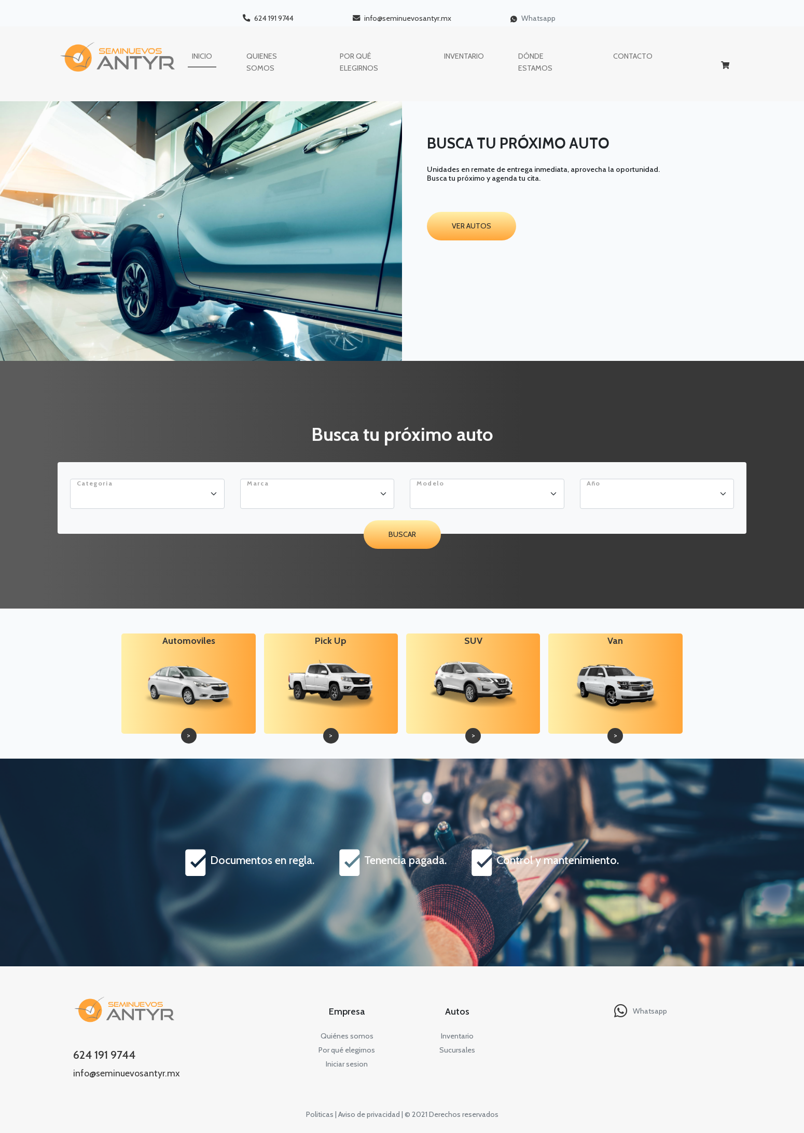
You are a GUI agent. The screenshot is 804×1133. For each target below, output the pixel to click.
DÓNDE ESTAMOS (535, 62)
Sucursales (457, 1050)
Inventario (457, 1036)
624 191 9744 (268, 18)
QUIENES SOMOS (261, 62)
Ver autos (471, 226)
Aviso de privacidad (369, 1114)
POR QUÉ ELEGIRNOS (359, 62)
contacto (633, 56)
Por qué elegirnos (346, 1050)
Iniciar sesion (347, 1064)
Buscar (402, 534)
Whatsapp (533, 18)
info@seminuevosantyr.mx (402, 18)
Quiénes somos (347, 1036)
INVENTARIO (464, 56)
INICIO (202, 56)
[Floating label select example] (147, 494)
